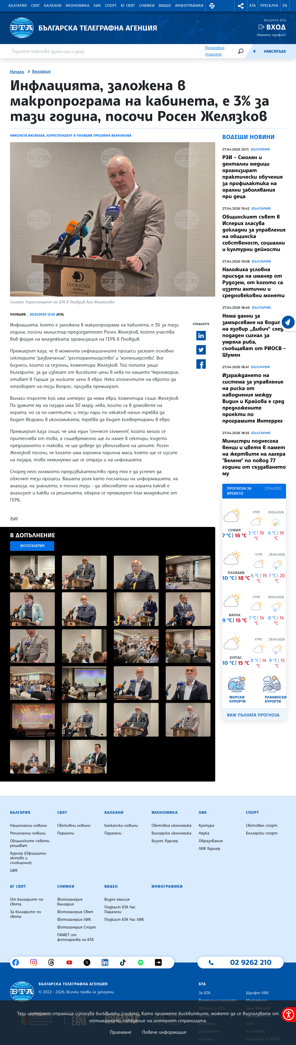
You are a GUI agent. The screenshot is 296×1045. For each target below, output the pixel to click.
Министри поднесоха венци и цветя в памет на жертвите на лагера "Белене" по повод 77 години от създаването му (254, 457)
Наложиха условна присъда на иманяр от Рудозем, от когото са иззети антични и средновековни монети (253, 282)
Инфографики (189, 5)
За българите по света (25, 914)
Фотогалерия (32, 545)
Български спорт (261, 833)
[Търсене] (240, 51)
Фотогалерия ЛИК (74, 919)
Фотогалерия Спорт (76, 927)
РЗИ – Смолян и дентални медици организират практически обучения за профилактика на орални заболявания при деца (252, 177)
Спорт (110, 5)
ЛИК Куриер (209, 848)
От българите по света (26, 902)
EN (284, 5)
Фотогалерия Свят (75, 912)
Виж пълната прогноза (253, 715)
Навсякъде (275, 51)
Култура (206, 825)
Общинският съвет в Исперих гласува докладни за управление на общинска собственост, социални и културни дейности (254, 233)
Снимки (147, 5)
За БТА (204, 993)
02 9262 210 (251, 962)
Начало (17, 71)
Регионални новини (28, 833)
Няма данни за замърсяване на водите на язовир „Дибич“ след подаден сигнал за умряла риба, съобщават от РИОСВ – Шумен (254, 335)
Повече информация (164, 1032)
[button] (212, 6)
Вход (276, 27)
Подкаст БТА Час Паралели (120, 909)
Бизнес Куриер (165, 841)
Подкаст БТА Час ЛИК (124, 919)
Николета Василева (27, 135)
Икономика (78, 5)
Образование (211, 841)
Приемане (120, 1032)
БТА (252, 5)
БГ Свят (128, 5)
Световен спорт (261, 825)
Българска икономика (171, 833)
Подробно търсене (214, 51)
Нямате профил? (271, 35)
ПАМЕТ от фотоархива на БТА (75, 937)
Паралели (65, 833)
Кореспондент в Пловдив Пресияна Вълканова (89, 135)
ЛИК (97, 5)
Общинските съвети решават (30, 843)
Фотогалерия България (70, 902)
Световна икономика (171, 825)
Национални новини (28, 825)
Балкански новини (121, 825)
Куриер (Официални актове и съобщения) (28, 858)
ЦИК (14, 870)
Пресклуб (269, 5)
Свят (35, 5)
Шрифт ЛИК (257, 993)
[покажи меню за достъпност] (288, 1014)
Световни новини (74, 825)
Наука (204, 833)
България (18, 5)
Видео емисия (117, 899)
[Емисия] (254, 51)
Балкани (52, 5)
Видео (165, 5)
